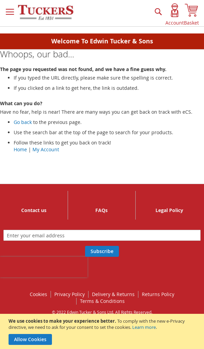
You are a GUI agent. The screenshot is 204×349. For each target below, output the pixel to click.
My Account (45, 149)
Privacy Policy (69, 294)
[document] (103, 331)
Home (20, 149)
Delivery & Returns (113, 294)
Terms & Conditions (102, 301)
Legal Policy (169, 210)
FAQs (101, 210)
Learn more (144, 327)
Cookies (38, 294)
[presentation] (43, 267)
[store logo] (46, 12)
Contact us (33, 210)
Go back (23, 122)
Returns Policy (158, 294)
